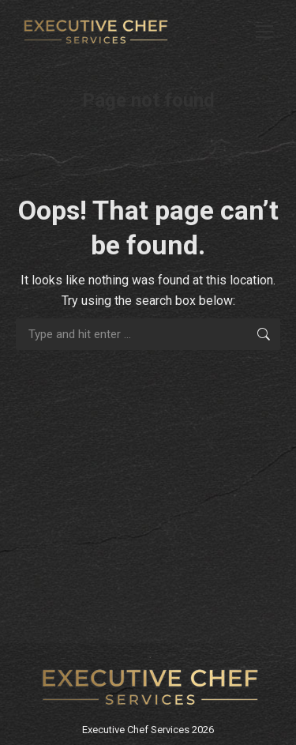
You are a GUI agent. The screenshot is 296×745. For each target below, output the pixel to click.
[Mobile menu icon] (264, 31)
